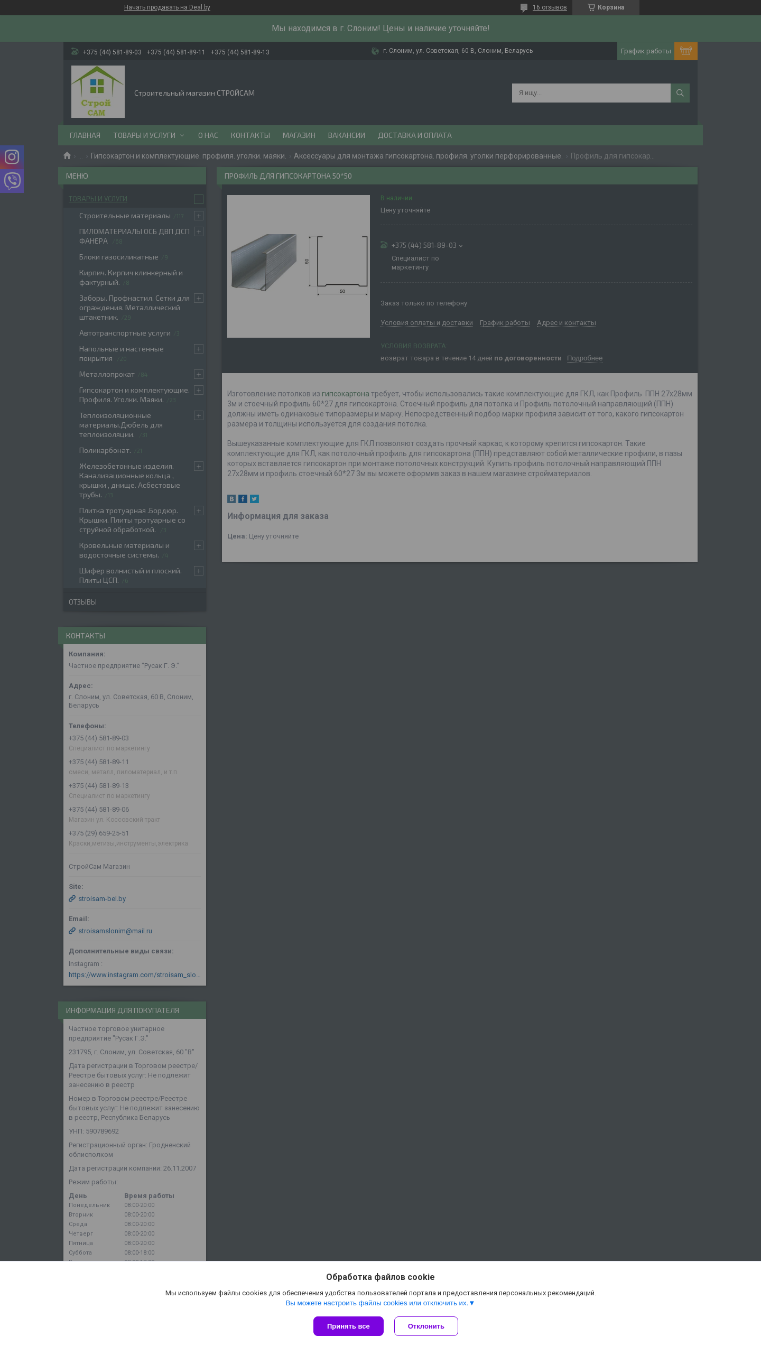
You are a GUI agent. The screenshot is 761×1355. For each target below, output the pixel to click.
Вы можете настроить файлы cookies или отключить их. (376, 1303)
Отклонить (426, 1326)
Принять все (348, 1326)
